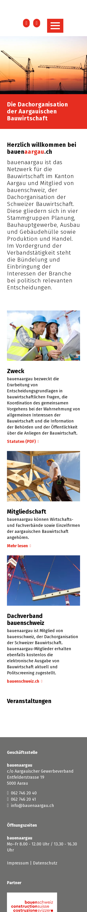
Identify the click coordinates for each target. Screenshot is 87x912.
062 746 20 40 (22, 793)
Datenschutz (45, 863)
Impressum (18, 863)
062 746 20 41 (21, 799)
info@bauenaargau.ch (30, 805)
